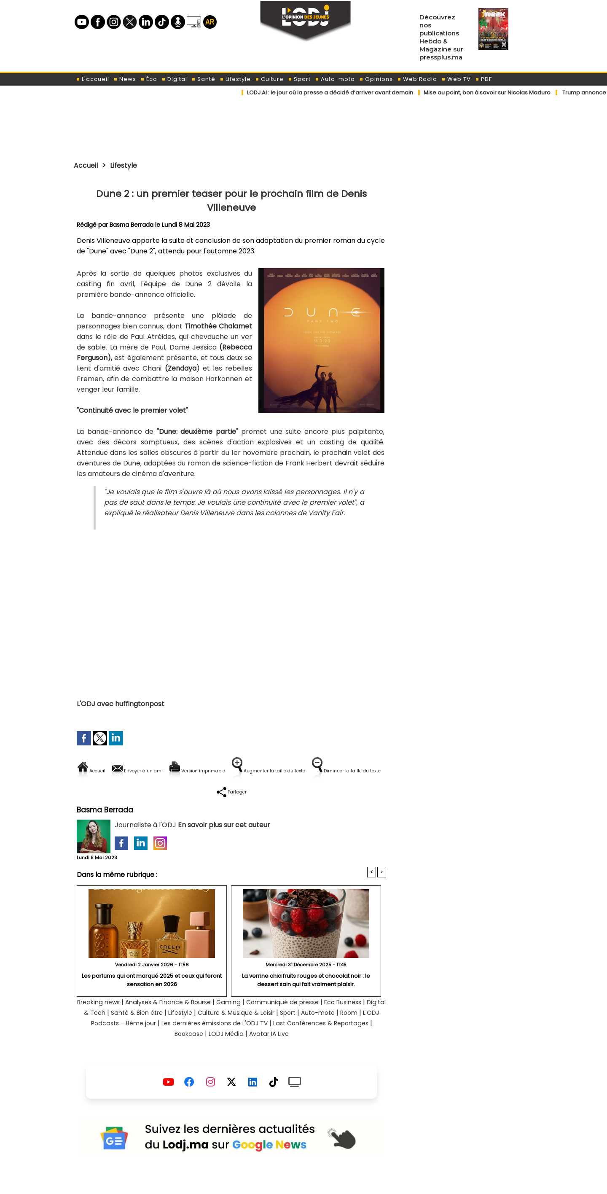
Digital (174, 79)
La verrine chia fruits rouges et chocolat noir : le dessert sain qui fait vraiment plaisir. (306, 997)
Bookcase (232, 1051)
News (124, 79)
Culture (269, 79)
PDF (483, 79)
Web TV (456, 79)
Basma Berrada (132, 225)
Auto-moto (335, 79)
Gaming (257, 1020)
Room (133, 1041)
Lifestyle (235, 79)
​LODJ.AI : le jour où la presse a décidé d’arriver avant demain (330, 93)
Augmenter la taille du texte (332, 771)
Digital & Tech (142, 1030)
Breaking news (114, 1020)
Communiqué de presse (316, 1020)
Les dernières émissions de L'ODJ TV (304, 1041)
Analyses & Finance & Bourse (191, 1020)
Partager (285, 799)
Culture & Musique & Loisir (309, 1030)
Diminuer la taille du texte (210, 799)
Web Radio (417, 79)
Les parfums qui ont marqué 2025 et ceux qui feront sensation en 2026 (152, 997)
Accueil (87, 165)
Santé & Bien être (199, 1030)
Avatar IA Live (320, 1051)
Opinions (376, 79)
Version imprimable (235, 771)
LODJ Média (273, 1051)
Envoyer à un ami (155, 771)
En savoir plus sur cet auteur (224, 842)
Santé (203, 79)
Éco (148, 79)
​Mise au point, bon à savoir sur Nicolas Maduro (487, 93)
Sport (299, 79)
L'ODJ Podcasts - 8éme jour (194, 1041)
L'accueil (92, 79)
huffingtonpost (139, 704)
